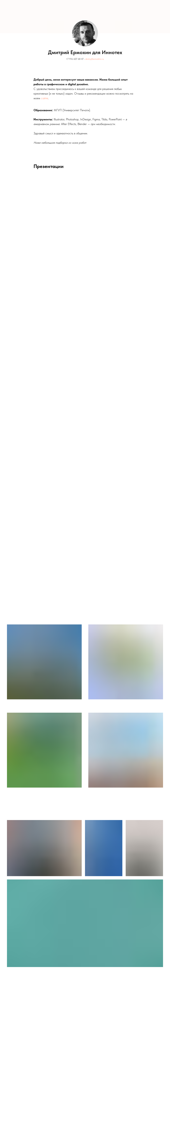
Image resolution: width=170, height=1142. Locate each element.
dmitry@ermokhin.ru (94, 59)
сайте (44, 98)
